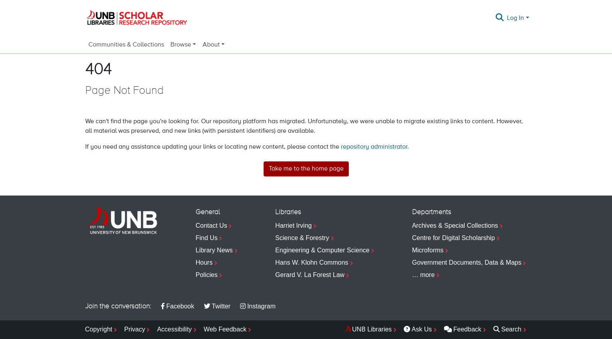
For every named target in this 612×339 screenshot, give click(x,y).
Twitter (217, 306)
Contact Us (211, 225)
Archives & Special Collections (455, 225)
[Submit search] (499, 18)
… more (423, 274)
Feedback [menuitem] (462, 329)
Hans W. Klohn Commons (311, 262)
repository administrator (374, 147)
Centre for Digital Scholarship (453, 237)
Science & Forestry (302, 237)
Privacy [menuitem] (134, 329)
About (211, 45)
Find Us (206, 237)
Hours (204, 262)
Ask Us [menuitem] (418, 329)
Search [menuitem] (507, 329)
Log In (515, 18)
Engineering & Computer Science (322, 250)
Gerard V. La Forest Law (309, 274)
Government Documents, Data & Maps (467, 262)
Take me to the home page (306, 169)
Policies (206, 274)
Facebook (177, 306)
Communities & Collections (126, 45)
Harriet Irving (293, 225)
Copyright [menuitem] (98, 329)
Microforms (428, 250)
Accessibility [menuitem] (174, 329)
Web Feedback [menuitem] (225, 329)
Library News (214, 250)
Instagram (258, 306)
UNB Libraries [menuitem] (372, 329)
